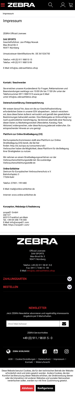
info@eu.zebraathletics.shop (24, 68)
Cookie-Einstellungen (25, 359)
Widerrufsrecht (43, 362)
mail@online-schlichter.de (22, 189)
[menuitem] (3, 4)
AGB (10, 359)
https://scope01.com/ (18, 225)
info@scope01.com (19, 222)
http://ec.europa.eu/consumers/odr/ (28, 145)
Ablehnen (27, 388)
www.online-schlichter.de (24, 195)
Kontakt (29, 362)
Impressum (58, 359)
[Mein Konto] (62, 4)
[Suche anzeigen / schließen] (50, 5)
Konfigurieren (45, 388)
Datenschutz (44, 359)
